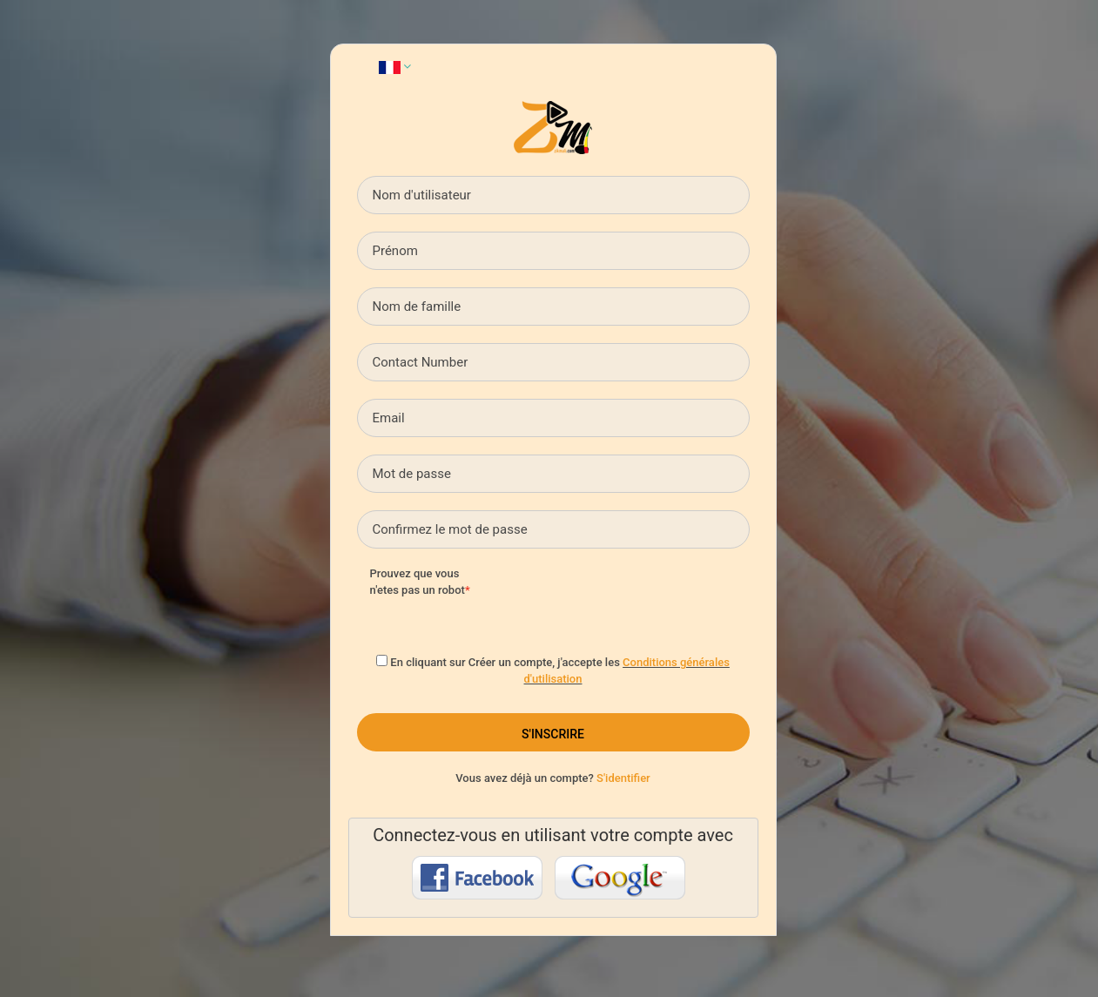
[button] (395, 66)
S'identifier (623, 778)
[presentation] (633, 600)
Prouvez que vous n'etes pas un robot (417, 581)
